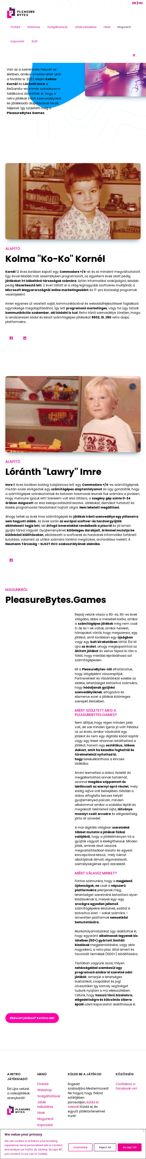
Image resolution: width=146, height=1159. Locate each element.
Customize (80, 1147)
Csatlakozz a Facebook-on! (126, 1086)
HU (140, 3)
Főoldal (15, 27)
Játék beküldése (86, 27)
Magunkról (124, 27)
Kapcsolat (17, 41)
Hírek (107, 27)
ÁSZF (34, 41)
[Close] (143, 1131)
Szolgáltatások (57, 27)
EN (134, 3)
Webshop (33, 27)
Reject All (105, 1147)
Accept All (129, 1147)
